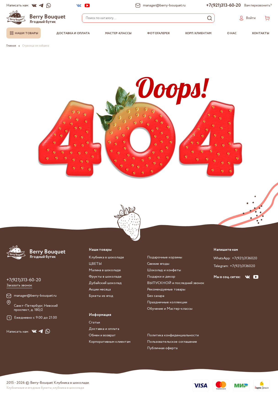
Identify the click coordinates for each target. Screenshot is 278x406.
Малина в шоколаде (105, 270)
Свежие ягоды (158, 263)
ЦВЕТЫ (95, 263)
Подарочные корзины (164, 257)
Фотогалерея (158, 33)
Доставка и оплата (73, 33)
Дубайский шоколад (105, 283)
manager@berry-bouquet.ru (35, 296)
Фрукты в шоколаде (105, 276)
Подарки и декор (161, 276)
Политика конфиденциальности (173, 335)
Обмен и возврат (102, 335)
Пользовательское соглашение (172, 341)
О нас (232, 33)
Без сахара (155, 295)
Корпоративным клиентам (109, 341)
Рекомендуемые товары (166, 289)
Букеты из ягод (101, 295)
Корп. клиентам (198, 33)
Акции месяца (100, 289)
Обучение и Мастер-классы (169, 308)
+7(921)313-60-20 (223, 5)
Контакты (261, 33)
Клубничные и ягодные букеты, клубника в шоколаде (45, 388)
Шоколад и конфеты (164, 270)
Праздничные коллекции (167, 302)
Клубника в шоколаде (106, 257)
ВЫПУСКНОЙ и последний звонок (175, 283)
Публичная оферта (162, 348)
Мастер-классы (118, 33)
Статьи (94, 322)
